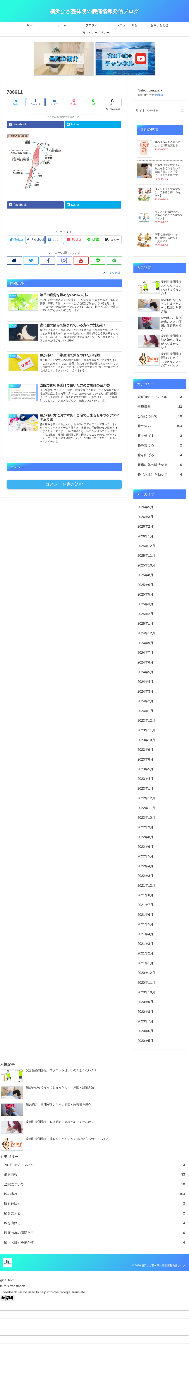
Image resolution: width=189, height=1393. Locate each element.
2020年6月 (145, 1031)
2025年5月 (145, 594)
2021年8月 (145, 895)
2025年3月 (145, 604)
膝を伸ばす (160, 436)
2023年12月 (146, 720)
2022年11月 (146, 808)
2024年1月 (145, 711)
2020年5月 (145, 1041)
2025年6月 (145, 585)
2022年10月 (146, 817)
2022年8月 (145, 837)
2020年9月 (145, 1002)
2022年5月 (145, 856)
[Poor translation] (10, 1298)
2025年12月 (146, 546)
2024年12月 (146, 633)
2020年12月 (146, 973)
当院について (160, 416)
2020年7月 (145, 1021)
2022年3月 (145, 876)
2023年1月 (145, 788)
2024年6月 (145, 662)
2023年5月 (145, 769)
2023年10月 (146, 740)
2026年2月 (145, 526)
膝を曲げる (160, 455)
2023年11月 (146, 730)
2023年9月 (145, 750)
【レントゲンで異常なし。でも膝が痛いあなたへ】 (168, 192)
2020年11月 (146, 982)
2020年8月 (145, 1012)
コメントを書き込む (64, 484)
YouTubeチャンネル (160, 397)
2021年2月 (145, 953)
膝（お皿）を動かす (160, 474)
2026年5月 (145, 507)
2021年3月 (145, 944)
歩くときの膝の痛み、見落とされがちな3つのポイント (168, 215)
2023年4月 (145, 779)
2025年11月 (146, 555)
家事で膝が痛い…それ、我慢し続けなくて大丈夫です (168, 238)
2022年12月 (146, 798)
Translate (155, 95)
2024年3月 (145, 691)
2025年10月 (146, 565)
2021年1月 (145, 963)
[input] (159, 111)
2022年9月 (145, 827)
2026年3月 (145, 517)
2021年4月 (145, 934)
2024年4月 (145, 682)
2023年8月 (145, 759)
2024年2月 (145, 701)
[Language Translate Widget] (150, 90)
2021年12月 (146, 885)
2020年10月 (146, 992)
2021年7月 (145, 905)
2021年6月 (145, 915)
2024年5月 (145, 672)
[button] (182, 111)
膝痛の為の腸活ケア (160, 465)
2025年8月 (145, 575)
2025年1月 (145, 623)
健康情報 (160, 407)
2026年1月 (145, 536)
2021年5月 (145, 924)
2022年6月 (145, 847)
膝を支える (160, 445)
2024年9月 (145, 643)
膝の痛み (160, 426)
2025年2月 (145, 614)
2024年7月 (145, 652)
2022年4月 (145, 866)
